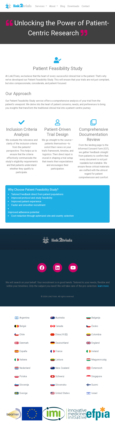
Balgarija (93, 317)
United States (60, 393)
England (93, 342)
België (20, 326)
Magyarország (96, 359)
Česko (92, 326)
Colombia (93, 334)
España (20, 351)
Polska (20, 376)
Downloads (73, 6)
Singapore (94, 376)
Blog (62, 6)
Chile (19, 334)
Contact (86, 6)
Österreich (94, 368)
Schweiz (57, 376)
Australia (57, 317)
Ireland (92, 351)
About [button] (52, 6)
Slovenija (21, 384)
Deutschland (59, 342)
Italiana (20, 359)
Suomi (92, 384)
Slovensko (58, 384)
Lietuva (56, 359)
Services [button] (40, 6)
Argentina (21, 317)
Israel (91, 393)
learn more (103, 286)
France (56, 351)
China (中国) (59, 334)
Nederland (22, 368)
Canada (56, 326)
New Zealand (59, 368)
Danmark (21, 342)
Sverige (21, 393)
